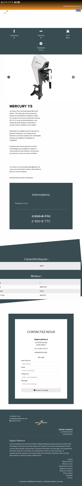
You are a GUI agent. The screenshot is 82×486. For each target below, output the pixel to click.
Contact (70, 478)
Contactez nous (15, 416)
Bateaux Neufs (67, 461)
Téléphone (25, 374)
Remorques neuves (66, 466)
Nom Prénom (25, 361)
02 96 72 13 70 (8, 2)
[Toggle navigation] (78, 10)
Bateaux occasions (66, 468)
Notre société (68, 473)
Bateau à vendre (57, 481)
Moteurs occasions (66, 471)
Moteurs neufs (67, 464)
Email (23, 367)
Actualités (69, 475)
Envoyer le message (41, 390)
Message (24, 381)
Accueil (70, 459)
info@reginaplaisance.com (72, 6)
